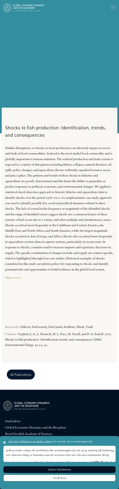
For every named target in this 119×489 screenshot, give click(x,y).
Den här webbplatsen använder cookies (30, 441)
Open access (13, 277)
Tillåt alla (59, 478)
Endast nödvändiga (59, 469)
